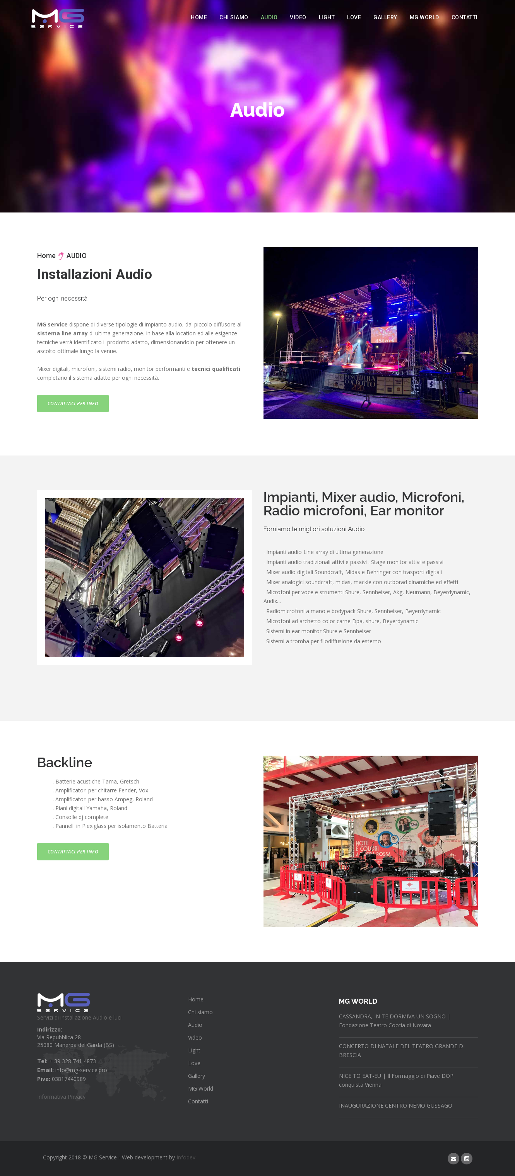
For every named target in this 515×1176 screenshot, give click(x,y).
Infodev (185, 1157)
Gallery (385, 17)
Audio (269, 17)
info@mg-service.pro (81, 1070)
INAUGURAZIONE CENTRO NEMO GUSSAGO (395, 1105)
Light (327, 17)
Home (199, 17)
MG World (424, 17)
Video (298, 17)
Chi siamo (233, 17)
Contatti (465, 17)
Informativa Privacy (61, 1096)
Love (354, 17)
